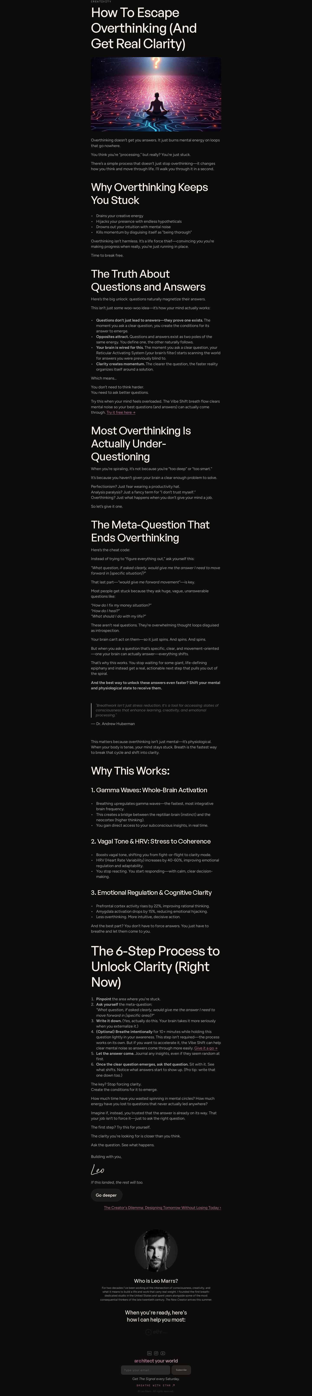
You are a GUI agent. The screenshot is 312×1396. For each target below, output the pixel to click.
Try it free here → (121, 412)
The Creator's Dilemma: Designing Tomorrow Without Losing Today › (162, 1207)
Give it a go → (206, 1048)
